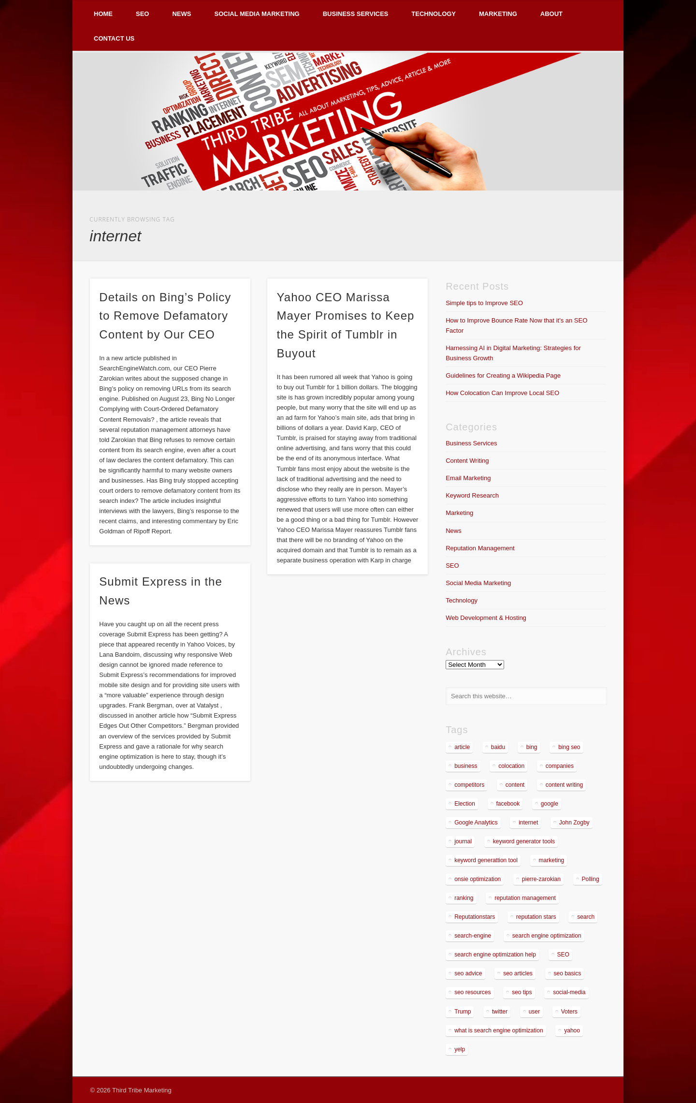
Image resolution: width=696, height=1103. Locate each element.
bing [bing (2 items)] (531, 747)
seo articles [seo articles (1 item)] (518, 973)
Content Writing (467, 460)
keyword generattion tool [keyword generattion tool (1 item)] (486, 860)
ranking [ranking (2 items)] (463, 898)
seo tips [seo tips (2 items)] (522, 992)
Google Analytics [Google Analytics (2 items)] (475, 822)
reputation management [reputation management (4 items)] (525, 898)
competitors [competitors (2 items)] (469, 784)
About (551, 13)
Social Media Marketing (256, 13)
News (181, 13)
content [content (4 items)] (515, 784)
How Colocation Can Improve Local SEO (502, 393)
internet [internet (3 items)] (528, 822)
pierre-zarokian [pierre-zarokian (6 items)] (541, 879)
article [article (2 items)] (462, 747)
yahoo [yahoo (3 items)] (572, 1030)
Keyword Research (472, 495)
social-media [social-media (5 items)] (569, 992)
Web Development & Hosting (486, 617)
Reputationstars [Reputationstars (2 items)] (474, 916)
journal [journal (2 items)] (463, 841)
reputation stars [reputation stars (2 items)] (536, 916)
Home (103, 13)
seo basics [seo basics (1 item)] (567, 973)
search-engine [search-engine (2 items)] (472, 935)
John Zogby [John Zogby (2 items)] (574, 822)
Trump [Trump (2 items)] (462, 1011)
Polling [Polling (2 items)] (590, 879)
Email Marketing (468, 478)
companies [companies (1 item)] (560, 766)
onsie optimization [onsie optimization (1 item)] (477, 879)
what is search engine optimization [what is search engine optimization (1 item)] (498, 1030)
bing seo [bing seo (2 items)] (569, 747)
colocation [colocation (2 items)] (511, 766)
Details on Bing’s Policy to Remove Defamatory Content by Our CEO (165, 316)
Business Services (356, 13)
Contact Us (114, 38)
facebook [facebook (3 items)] (508, 803)
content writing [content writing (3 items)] (564, 784)
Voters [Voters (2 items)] (569, 1011)
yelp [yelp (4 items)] (459, 1049)
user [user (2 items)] (534, 1011)
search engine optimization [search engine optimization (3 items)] (546, 935)
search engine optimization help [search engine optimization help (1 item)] (495, 954)
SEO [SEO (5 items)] (563, 954)
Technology (433, 13)
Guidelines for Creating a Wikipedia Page (503, 375)
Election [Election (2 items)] (464, 803)
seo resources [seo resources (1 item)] (472, 992)
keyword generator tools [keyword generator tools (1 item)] (524, 841)
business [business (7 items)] (465, 766)
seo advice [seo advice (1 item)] (468, 973)
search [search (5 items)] (585, 916)
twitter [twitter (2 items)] (500, 1011)
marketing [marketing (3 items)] (552, 860)
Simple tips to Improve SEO (484, 303)
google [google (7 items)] (549, 803)
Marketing (498, 13)
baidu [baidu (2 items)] (498, 747)
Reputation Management (480, 548)
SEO (142, 13)
